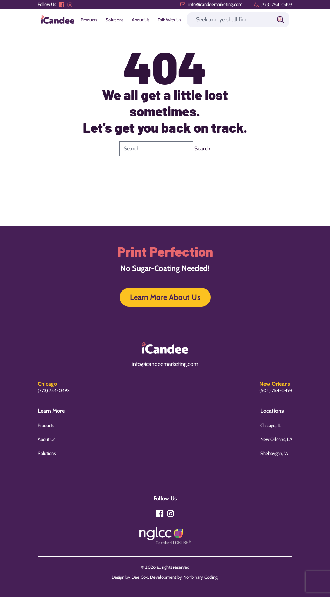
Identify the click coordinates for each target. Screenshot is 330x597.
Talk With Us (169, 19)
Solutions (114, 19)
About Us (140, 19)
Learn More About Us (165, 297)
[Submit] (280, 19)
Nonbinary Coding (200, 577)
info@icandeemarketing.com (211, 4)
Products (89, 19)
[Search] (238, 19)
